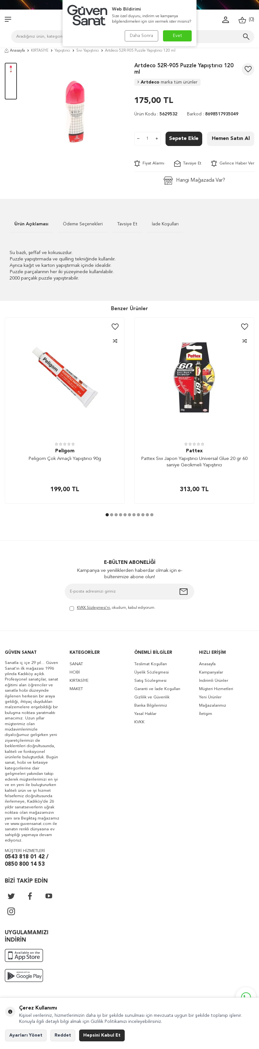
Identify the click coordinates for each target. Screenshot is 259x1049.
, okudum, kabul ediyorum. (112, 608)
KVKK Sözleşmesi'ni (93, 608)
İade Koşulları (165, 224)
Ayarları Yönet (25, 1035)
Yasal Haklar (145, 714)
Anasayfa (15, 50)
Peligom (65, 451)
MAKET (76, 689)
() (246, 20)
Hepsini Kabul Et (102, 1035)
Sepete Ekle (183, 138)
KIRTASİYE (39, 51)
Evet (177, 35)
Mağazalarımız (212, 705)
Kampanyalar (211, 672)
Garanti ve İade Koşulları (157, 689)
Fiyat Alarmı (149, 163)
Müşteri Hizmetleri (216, 689)
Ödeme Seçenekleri (83, 224)
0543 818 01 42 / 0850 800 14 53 (26, 860)
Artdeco (167, 82)
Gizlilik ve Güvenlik (151, 697)
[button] (107, 514)
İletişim (205, 714)
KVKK (139, 722)
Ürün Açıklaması (31, 224)
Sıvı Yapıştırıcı (87, 51)
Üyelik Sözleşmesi (151, 672)
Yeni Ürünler (210, 697)
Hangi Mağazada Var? (194, 181)
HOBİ (75, 672)
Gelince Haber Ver (232, 163)
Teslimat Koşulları (150, 664)
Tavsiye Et (187, 163)
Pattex (194, 451)
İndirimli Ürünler (213, 681)
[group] (75, 112)
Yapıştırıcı (62, 51)
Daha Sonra (141, 35)
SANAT (76, 664)
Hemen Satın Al (231, 138)
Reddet (63, 1035)
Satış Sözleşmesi (150, 681)
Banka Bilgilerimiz (150, 705)
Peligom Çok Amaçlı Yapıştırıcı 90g (64, 458)
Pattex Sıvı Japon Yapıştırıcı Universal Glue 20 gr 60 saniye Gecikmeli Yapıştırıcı (194, 462)
